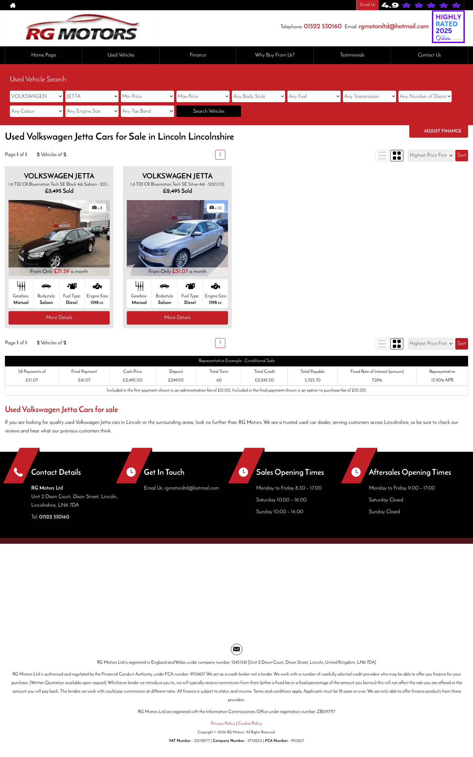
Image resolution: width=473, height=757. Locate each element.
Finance (198, 55)
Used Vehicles (120, 55)
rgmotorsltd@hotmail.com (394, 26)
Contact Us (429, 55)
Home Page (43, 55)
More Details (59, 317)
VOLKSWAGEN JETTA (59, 176)
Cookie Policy (250, 723)
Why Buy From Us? (275, 55)
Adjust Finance (443, 131)
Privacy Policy (223, 723)
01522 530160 (323, 26)
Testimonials (352, 55)
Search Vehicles (208, 111)
